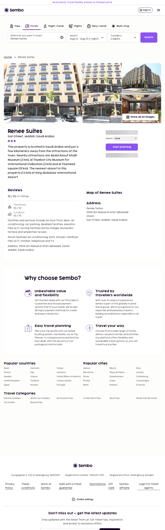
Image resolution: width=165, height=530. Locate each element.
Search (148, 37)
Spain (6, 368)
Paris (138, 368)
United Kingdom (12, 381)
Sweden (8, 376)
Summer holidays (12, 398)
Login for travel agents (148, 486)
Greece (34, 376)
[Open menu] (158, 10)
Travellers (115, 35)
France (7, 372)
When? (73, 35)
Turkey (60, 368)
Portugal (61, 385)
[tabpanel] (82, 37)
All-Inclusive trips (65, 398)
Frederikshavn (117, 376)
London (140, 372)
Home (8, 57)
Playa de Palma (117, 372)
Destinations (97, 484)
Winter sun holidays (40, 398)
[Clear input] (62, 37)
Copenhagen (142, 381)
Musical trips (36, 402)
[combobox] (34, 38)
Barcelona (88, 372)
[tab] (15, 26)
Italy (32, 372)
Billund (113, 368)
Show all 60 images (140, 117)
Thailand (34, 381)
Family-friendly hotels (146, 398)
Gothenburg (142, 376)
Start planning (122, 147)
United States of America (69, 376)
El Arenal (140, 385)
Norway (34, 385)
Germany (61, 372)
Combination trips (92, 398)
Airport (109, 138)
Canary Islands (64, 381)
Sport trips (115, 398)
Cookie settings (82, 499)
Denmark (34, 368)
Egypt (6, 385)
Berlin (86, 385)
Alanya (86, 368)
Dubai (112, 381)
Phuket (86, 381)
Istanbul (113, 385)
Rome (86, 376)
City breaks (9, 402)
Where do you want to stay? (26, 35)
